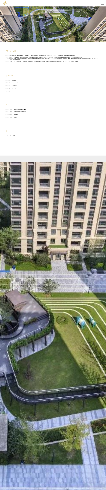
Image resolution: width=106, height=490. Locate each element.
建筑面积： (8, 85)
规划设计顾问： (9, 109)
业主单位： (8, 80)
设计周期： (8, 91)
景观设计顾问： (9, 114)
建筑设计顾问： (9, 111)
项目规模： (8, 83)
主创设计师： (9, 135)
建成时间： (8, 88)
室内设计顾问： (9, 117)
